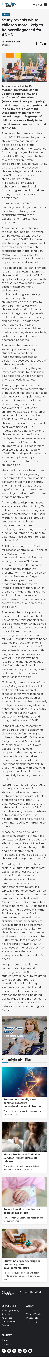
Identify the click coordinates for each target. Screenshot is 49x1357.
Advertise (6, 1314)
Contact (5, 1340)
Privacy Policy (32, 1318)
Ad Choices (7, 1318)
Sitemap (6, 1325)
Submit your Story (10, 1310)
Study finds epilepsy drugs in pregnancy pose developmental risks (22, 1264)
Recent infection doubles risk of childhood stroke (22, 1211)
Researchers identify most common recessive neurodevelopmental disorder (22, 1103)
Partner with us (9, 1321)
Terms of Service (34, 1314)
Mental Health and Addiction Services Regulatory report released (22, 1158)
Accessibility (31, 1321)
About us (30, 1310)
